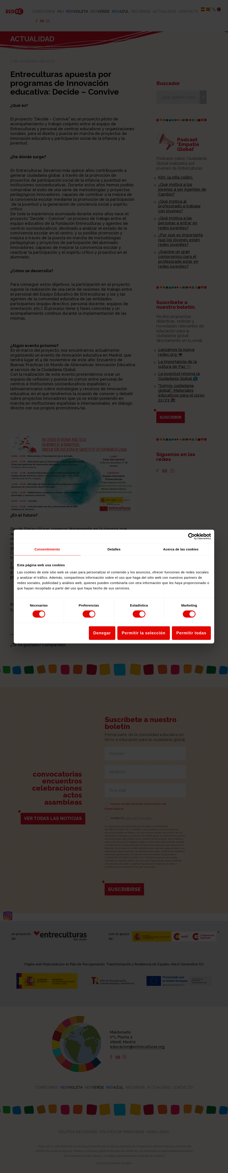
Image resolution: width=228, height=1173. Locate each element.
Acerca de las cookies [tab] (181, 549)
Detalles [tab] (114, 549)
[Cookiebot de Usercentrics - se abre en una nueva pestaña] (191, 536)
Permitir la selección (143, 633)
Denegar (102, 633)
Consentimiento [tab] (47, 549)
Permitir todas (191, 633)
